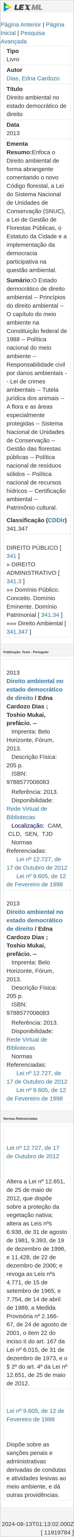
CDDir (56, 520)
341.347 (17, 631)
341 (11, 556)
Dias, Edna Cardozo (33, 78)
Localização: (27, 825)
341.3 (14, 581)
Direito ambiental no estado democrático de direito (35, 689)
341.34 (50, 615)
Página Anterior (21, 24)
